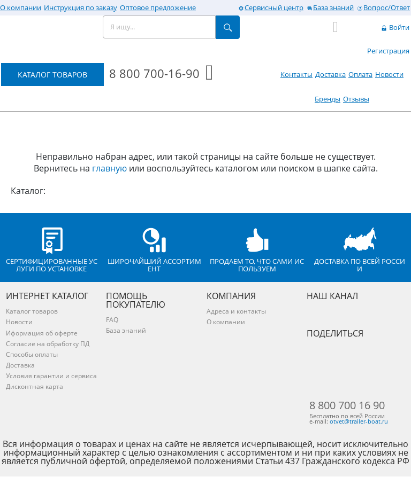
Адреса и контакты (236, 311)
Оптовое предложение (158, 7)
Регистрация (388, 51)
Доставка (330, 74)
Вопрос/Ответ (383, 7)
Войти (394, 27)
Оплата (360, 74)
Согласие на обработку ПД (47, 343)
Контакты (296, 74)
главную (109, 168)
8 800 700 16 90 (347, 405)
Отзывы (356, 99)
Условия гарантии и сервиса (51, 375)
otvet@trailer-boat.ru (359, 422)
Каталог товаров (32, 311)
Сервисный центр (270, 7)
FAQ (112, 319)
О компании (20, 7)
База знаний (330, 7)
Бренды (327, 99)
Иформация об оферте (42, 333)
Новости (389, 74)
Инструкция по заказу (80, 7)
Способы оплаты (32, 354)
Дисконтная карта (34, 386)
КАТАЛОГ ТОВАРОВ (52, 74)
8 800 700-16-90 (154, 73)
